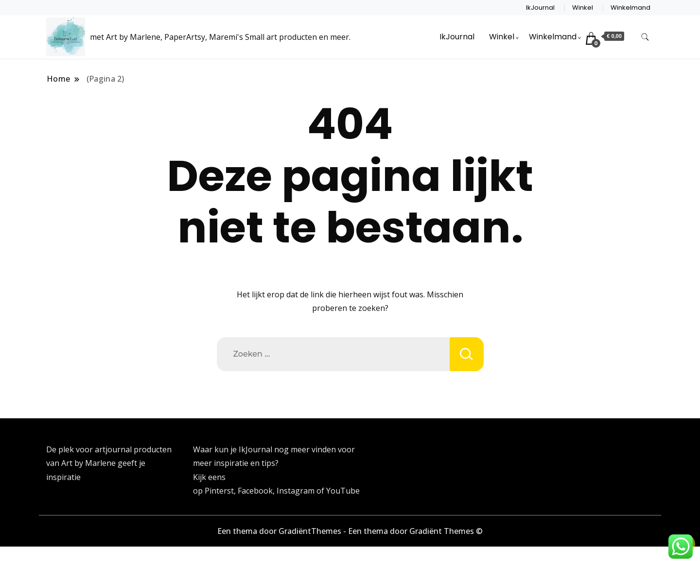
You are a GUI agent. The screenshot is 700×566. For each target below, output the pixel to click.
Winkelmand (630, 7)
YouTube (343, 490)
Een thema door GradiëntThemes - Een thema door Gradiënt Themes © (350, 531)
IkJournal (540, 7)
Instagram (296, 490)
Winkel (582, 7)
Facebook (255, 490)
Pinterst (219, 490)
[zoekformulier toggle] (645, 37)
